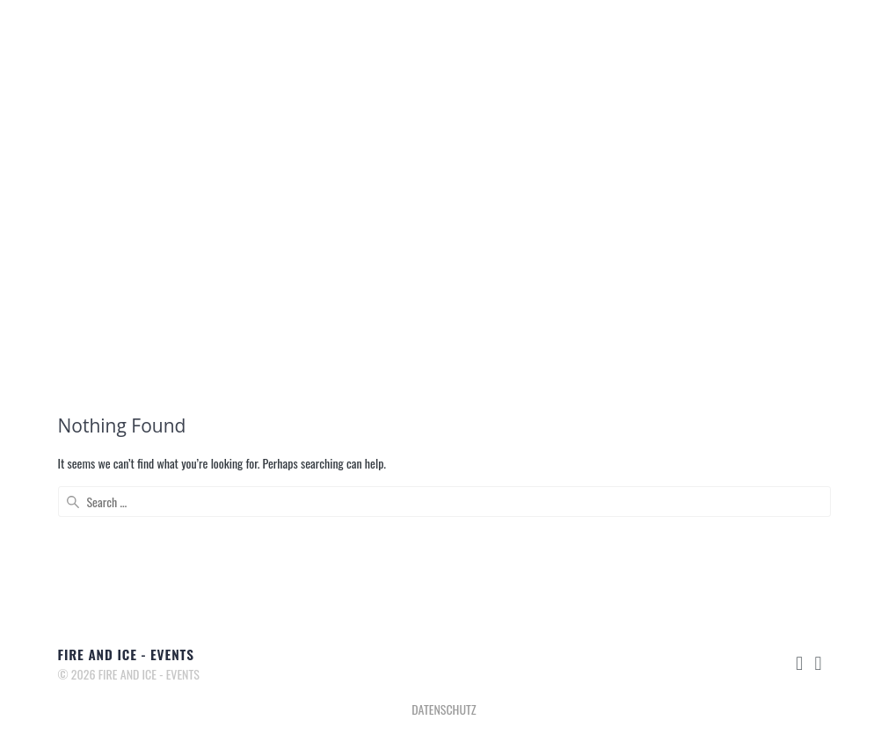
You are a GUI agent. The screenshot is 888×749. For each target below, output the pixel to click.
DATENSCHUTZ (443, 709)
